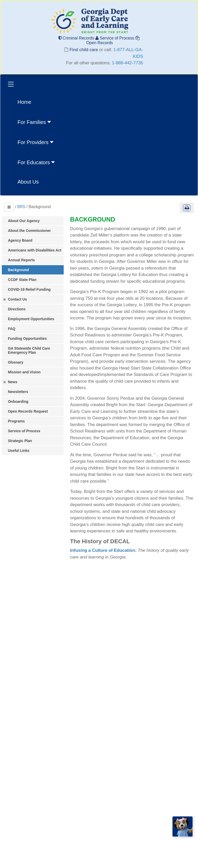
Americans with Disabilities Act (37, 250)
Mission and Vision (26, 372)
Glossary (18, 362)
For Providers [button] (36, 142)
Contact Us (19, 299)
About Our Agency (26, 221)
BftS (21, 206)
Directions (19, 309)
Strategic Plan (22, 441)
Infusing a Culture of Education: (106, 563)
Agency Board (22, 240)
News (15, 382)
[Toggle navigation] (10, 84)
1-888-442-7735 (127, 62)
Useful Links (21, 450)
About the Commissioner (31, 231)
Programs (18, 421)
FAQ (14, 329)
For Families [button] (35, 122)
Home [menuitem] (24, 102)
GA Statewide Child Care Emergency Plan (31, 350)
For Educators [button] (37, 162)
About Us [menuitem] (28, 182)
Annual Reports (23, 260)
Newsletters (20, 392)
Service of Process (115, 38)
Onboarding (20, 401)
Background (20, 270)
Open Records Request (30, 411)
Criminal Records (77, 38)
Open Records (112, 40)
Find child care (83, 49)
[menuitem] (36, 122)
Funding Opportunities (29, 338)
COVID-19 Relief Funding (31, 289)
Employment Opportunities (33, 319)
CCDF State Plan (24, 280)
